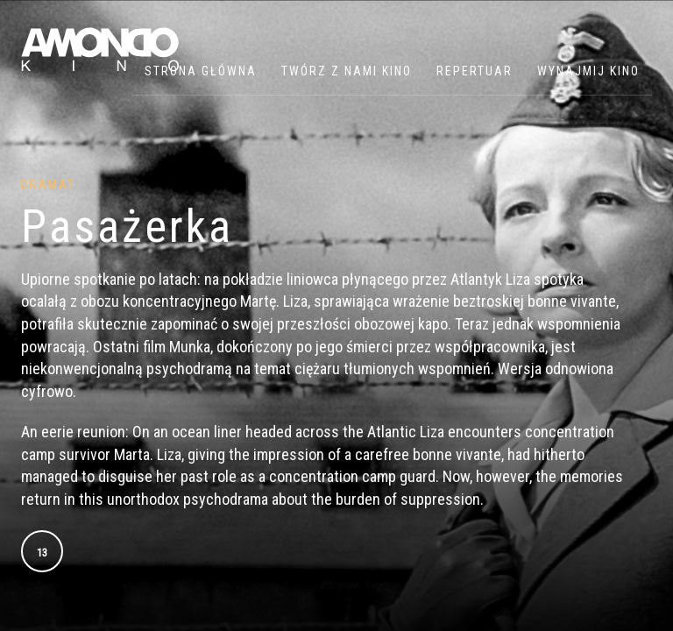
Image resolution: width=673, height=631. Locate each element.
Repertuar (474, 71)
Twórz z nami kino (346, 71)
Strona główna (201, 71)
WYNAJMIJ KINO (588, 71)
